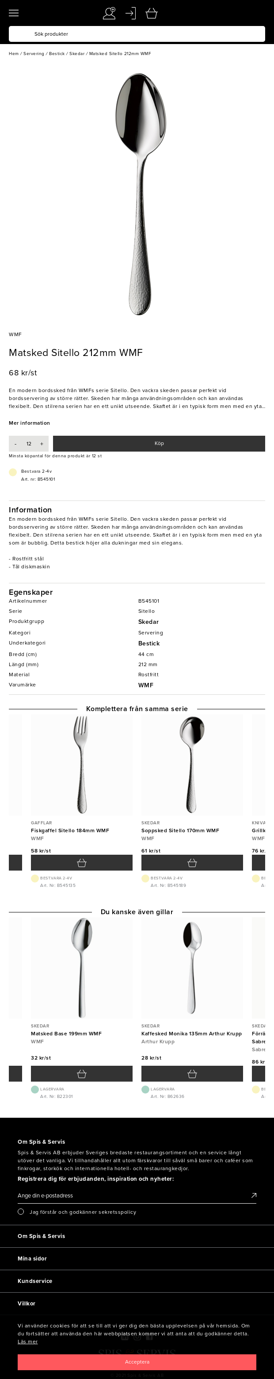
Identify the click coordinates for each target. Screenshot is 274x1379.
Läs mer (28, 1341)
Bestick (149, 643)
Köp (159, 443)
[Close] (137, 1362)
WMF (146, 685)
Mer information (29, 423)
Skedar (148, 622)
